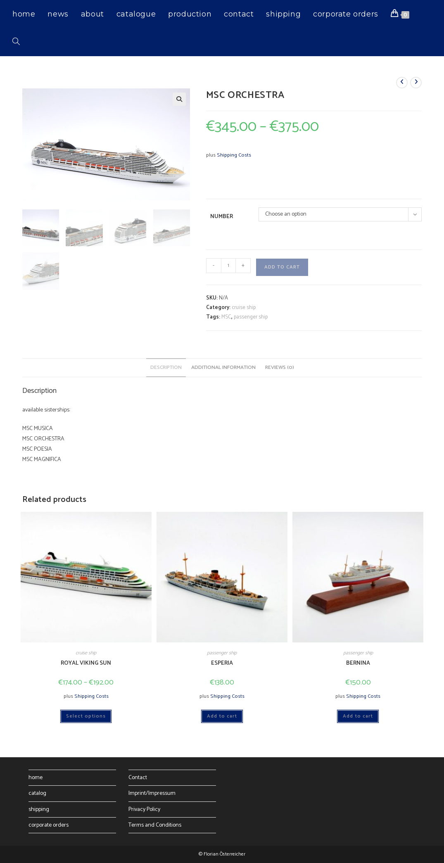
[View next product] (416, 82)
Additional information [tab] (223, 367)
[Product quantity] (228, 265)
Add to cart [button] (222, 716)
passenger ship (251, 317)
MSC (226, 317)
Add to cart (282, 267)
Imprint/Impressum (152, 793)
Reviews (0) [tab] (279, 367)
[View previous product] (402, 82)
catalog (37, 793)
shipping (38, 809)
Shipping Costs (234, 155)
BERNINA (358, 663)
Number (221, 216)
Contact (137, 777)
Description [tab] (166, 367)
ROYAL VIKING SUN (86, 663)
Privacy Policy (144, 809)
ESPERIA (222, 663)
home (35, 777)
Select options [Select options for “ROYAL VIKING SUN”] (86, 716)
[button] (179, 99)
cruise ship (244, 307)
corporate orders (48, 825)
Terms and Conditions (154, 825)
